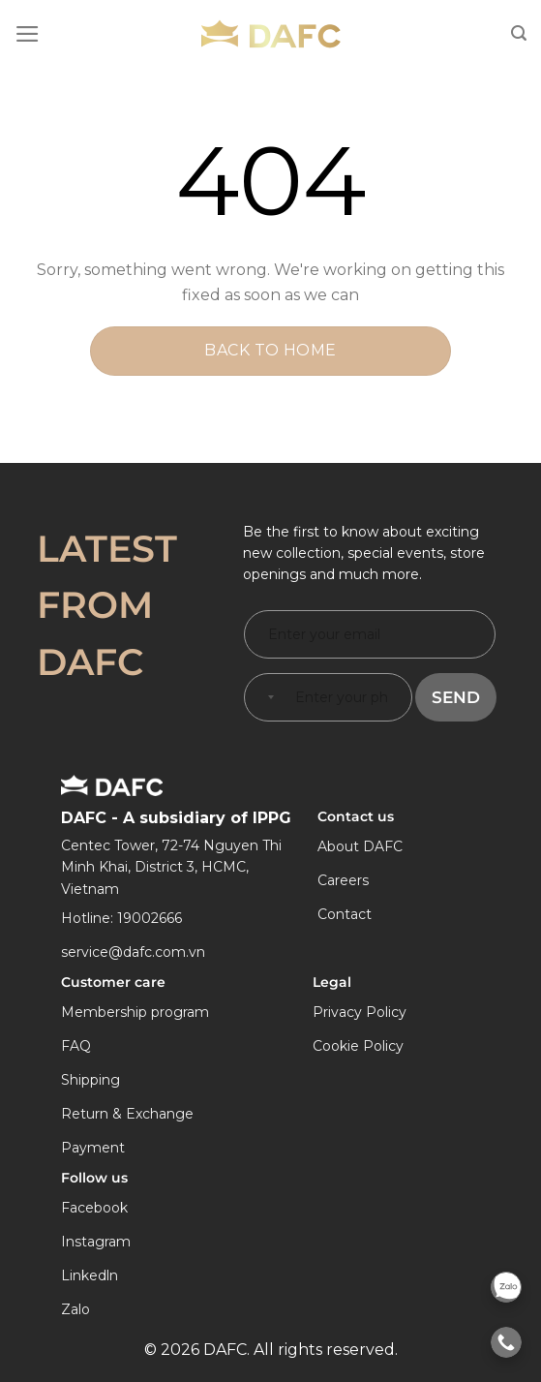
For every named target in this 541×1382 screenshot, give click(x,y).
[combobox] (267, 697)
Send (456, 697)
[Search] (518, 33)
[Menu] (28, 34)
